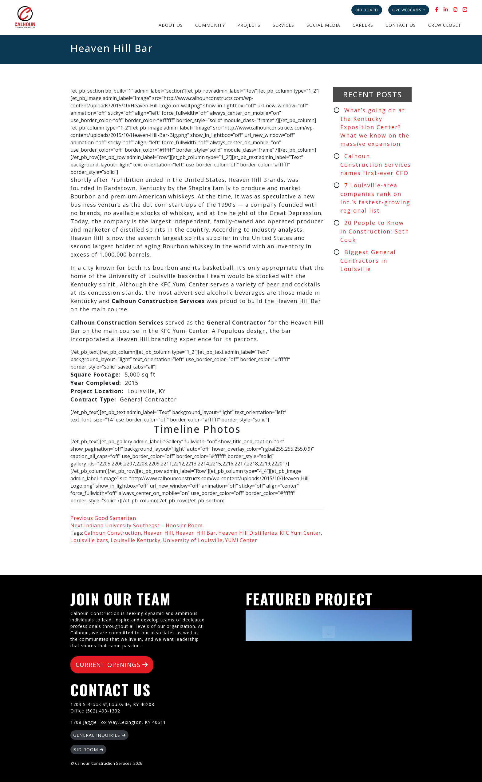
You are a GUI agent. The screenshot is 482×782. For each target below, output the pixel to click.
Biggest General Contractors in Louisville (368, 260)
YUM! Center (241, 540)
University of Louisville (193, 540)
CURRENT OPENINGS (112, 664)
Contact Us (400, 25)
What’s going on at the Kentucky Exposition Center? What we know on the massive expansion (374, 126)
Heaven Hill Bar (196, 532)
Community (210, 25)
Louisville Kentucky (135, 540)
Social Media (323, 25)
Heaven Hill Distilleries (247, 532)
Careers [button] (363, 25)
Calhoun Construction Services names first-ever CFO (375, 164)
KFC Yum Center (300, 532)
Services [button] (283, 25)
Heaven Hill (158, 532)
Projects (248, 25)
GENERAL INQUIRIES (99, 735)
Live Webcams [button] (407, 10)
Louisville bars (89, 540)
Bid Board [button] (366, 10)
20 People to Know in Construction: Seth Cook (374, 231)
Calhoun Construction (112, 532)
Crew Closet (444, 25)
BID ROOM (88, 749)
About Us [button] (171, 25)
